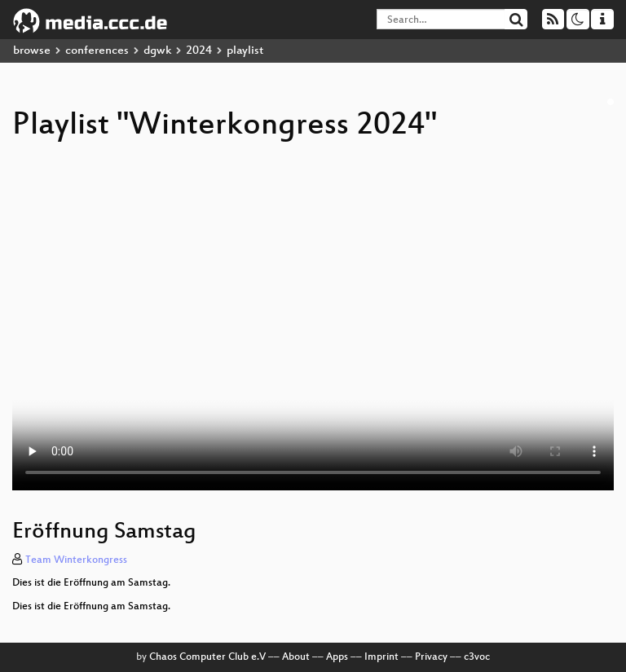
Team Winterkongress (76, 560)
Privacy (431, 657)
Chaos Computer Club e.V (207, 657)
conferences (97, 51)
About (296, 657)
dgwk (157, 51)
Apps (337, 657)
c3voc (477, 657)
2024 (199, 51)
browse (32, 51)
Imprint (381, 657)
